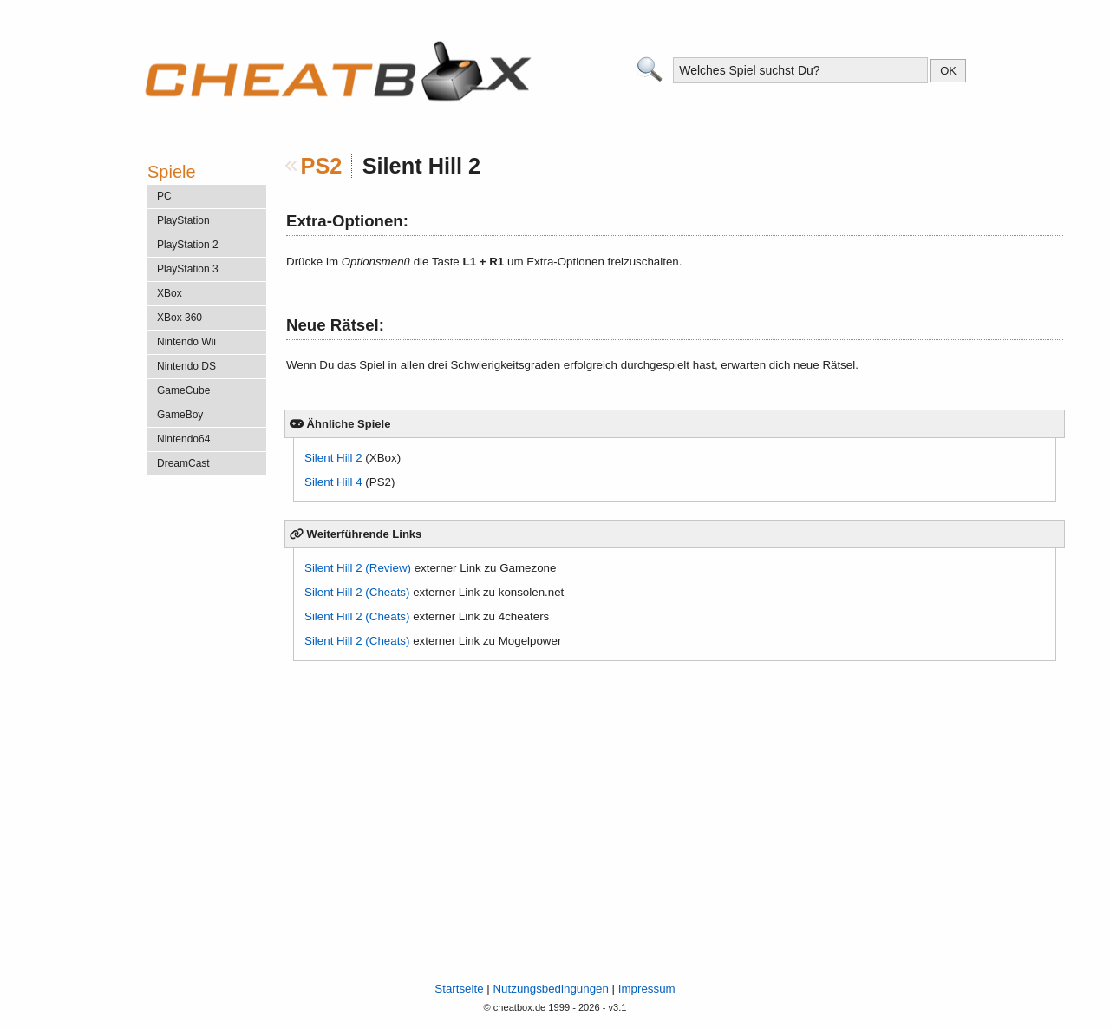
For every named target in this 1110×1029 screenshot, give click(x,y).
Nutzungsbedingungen (550, 988)
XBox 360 (179, 317)
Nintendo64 (183, 439)
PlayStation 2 (188, 245)
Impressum (647, 988)
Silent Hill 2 (333, 457)
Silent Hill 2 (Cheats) (356, 592)
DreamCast (183, 463)
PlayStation (183, 220)
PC (164, 196)
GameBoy (180, 415)
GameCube (183, 390)
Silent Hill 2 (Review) (357, 567)
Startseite (458, 988)
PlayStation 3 (188, 269)
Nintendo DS (186, 366)
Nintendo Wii (186, 342)
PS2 (322, 166)
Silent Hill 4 (333, 481)
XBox (169, 293)
